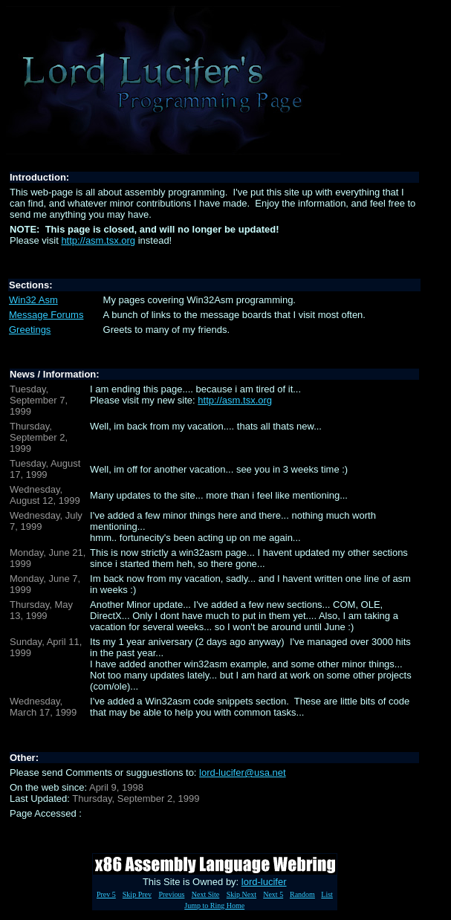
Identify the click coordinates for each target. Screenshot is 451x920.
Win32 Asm (33, 299)
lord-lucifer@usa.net (242, 772)
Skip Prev (137, 894)
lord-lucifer (264, 881)
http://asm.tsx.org (98, 240)
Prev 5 (106, 894)
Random (302, 894)
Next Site (206, 894)
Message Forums (46, 314)
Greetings (30, 329)
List (327, 894)
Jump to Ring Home (214, 905)
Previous (171, 894)
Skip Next (241, 894)
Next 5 (273, 894)
